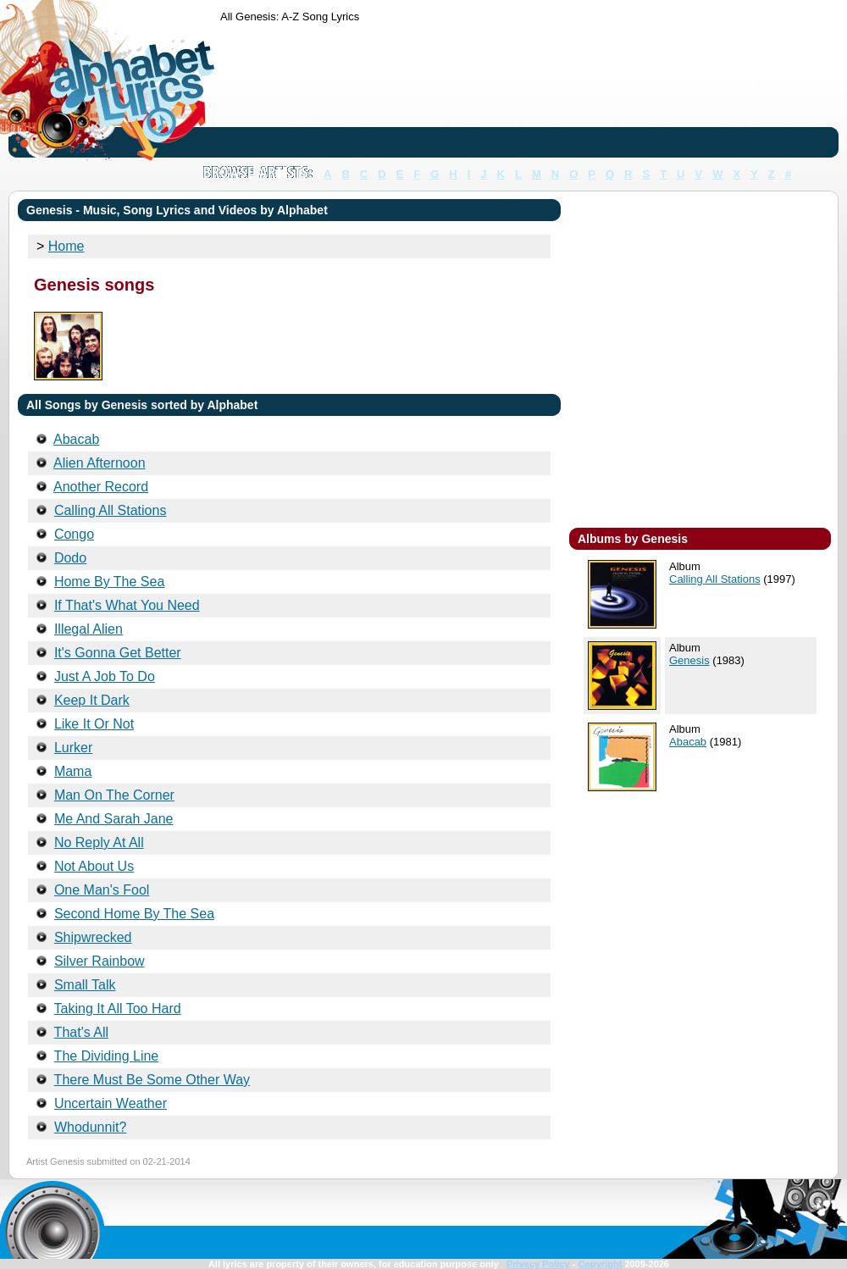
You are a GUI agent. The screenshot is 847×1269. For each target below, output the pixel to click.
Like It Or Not (94, 724)
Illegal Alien (88, 629)
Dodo (70, 558)
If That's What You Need (127, 605)
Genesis (689, 660)
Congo (74, 534)
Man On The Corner (114, 795)
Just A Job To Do (104, 676)
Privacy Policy (538, 1264)
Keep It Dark (92, 700)
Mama (72, 771)
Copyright (600, 1264)
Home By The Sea (109, 581)
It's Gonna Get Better (117, 653)
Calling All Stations (715, 579)
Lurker (73, 747)
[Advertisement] (273, 94)
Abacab (687, 741)
